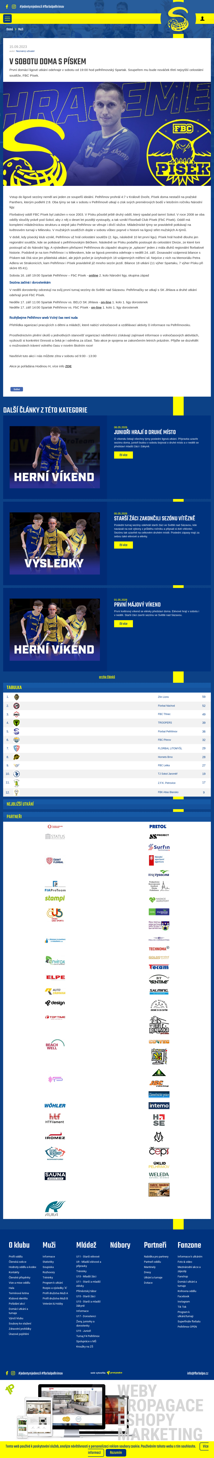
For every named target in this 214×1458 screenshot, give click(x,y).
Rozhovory (49, 1272)
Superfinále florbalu (189, 1321)
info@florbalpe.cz (197, 1373)
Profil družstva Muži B (55, 1298)
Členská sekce (17, 1261)
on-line (106, 302)
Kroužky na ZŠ (84, 1346)
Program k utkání (53, 1282)
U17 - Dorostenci (86, 1316)
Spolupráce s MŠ (86, 1341)
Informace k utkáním (190, 1256)
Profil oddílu (16, 1256)
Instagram (184, 1301)
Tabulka (14, 688)
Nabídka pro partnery (156, 1256)
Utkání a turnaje (153, 1277)
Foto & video (185, 1261)
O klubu (19, 1245)
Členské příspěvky (19, 1277)
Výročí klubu (16, 1318)
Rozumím (116, 1453)
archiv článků (107, 677)
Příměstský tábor (86, 1291)
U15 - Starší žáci (85, 1296)
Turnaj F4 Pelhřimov (87, 1336)
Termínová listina (19, 1293)
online (93, 275)
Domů (9, 29)
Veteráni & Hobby (53, 1303)
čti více (123, 455)
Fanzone (189, 1245)
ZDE (68, 366)
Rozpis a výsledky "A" (55, 1288)
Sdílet (17, 389)
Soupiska (48, 1267)
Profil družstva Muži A (55, 1293)
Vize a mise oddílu (19, 1282)
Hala (11, 1288)
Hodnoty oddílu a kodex (22, 1267)
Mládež (86, 1245)
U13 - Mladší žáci (86, 1276)
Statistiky (48, 1261)
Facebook (183, 1296)
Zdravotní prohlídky (20, 1328)
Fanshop (183, 1276)
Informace (49, 1256)
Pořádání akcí (17, 1303)
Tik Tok (182, 1306)
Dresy (147, 1272)
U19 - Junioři (83, 1330)
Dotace (148, 1282)
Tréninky (48, 1277)
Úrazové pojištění (19, 1334)
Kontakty (14, 1272)
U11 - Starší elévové (87, 1256)
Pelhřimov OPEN (187, 1326)
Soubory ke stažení (20, 1323)
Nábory (120, 1245)
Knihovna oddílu (187, 1291)
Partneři (155, 1245)
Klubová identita (18, 1298)
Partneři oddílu (152, 1261)
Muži (49, 1245)
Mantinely (149, 1267)
